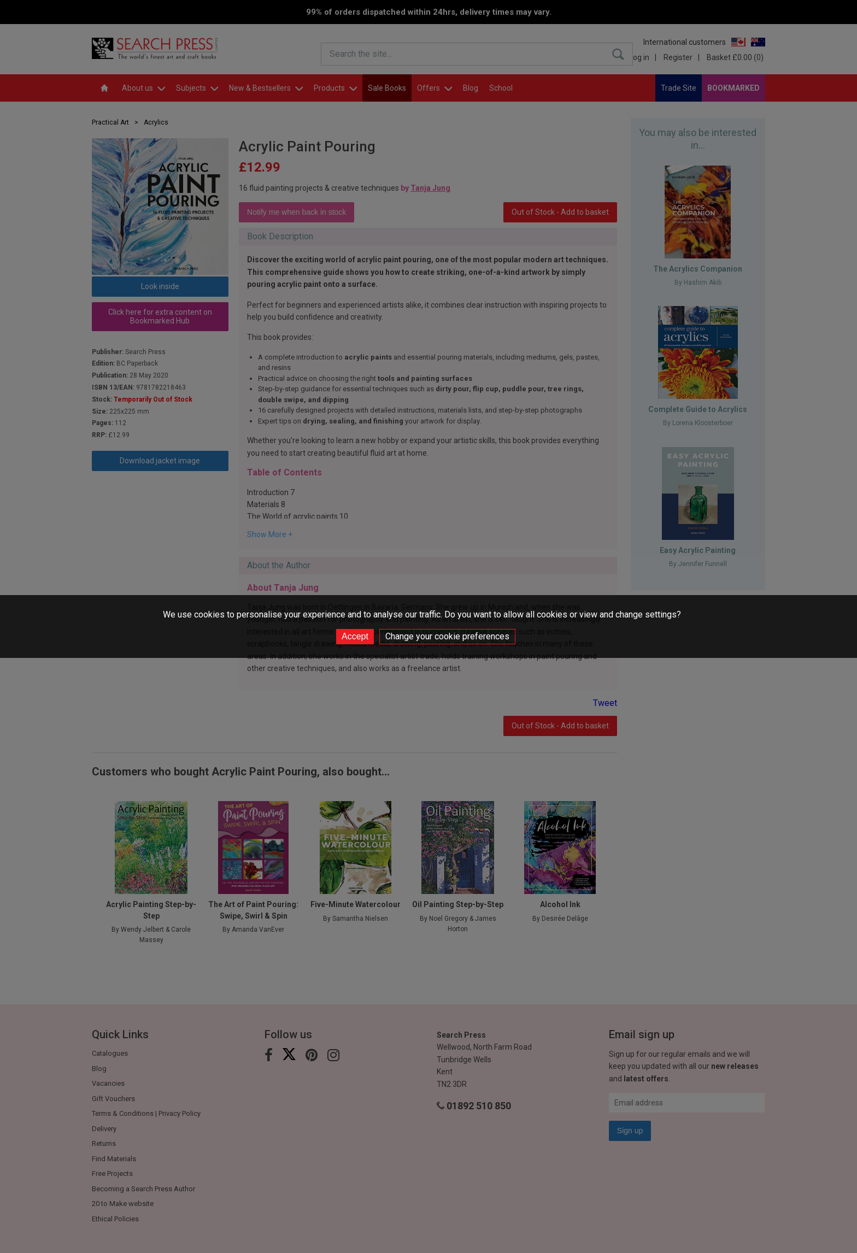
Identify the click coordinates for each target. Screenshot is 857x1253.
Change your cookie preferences (447, 636)
